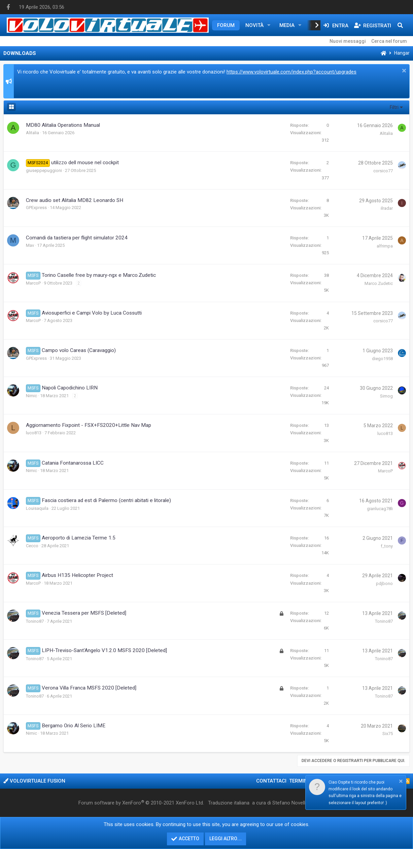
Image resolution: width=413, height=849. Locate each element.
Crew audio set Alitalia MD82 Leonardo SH (74, 200)
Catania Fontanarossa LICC (73, 463)
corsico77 (383, 170)
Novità (254, 25)
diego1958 (382, 358)
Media (287, 25)
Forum (226, 25)
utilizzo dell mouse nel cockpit (85, 162)
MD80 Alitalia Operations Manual (63, 125)
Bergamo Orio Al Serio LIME (73, 726)
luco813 (33, 432)
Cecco (32, 545)
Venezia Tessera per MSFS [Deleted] (84, 613)
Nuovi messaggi (348, 41)
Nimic (31, 395)
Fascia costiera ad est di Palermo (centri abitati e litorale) (106, 500)
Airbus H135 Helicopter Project (77, 575)
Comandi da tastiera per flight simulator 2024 (77, 238)
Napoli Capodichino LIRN (70, 388)
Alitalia (32, 132)
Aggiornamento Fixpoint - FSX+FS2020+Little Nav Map (88, 425)
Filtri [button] (394, 107)
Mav (30, 245)
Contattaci (271, 781)
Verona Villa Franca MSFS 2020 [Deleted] (89, 688)
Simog (386, 396)
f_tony (387, 546)
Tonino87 (35, 621)
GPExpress (36, 207)
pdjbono (384, 583)
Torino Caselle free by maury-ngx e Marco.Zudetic (99, 275)
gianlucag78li (380, 508)
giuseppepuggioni (44, 170)
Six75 (387, 733)
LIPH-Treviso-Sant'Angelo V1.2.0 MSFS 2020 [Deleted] (104, 650)
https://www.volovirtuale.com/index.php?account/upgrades (291, 72)
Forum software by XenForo (141, 802)
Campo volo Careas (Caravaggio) (79, 350)
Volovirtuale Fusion (34, 781)
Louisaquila (37, 508)
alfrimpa (385, 245)
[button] (269, 25)
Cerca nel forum (389, 41)
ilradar (387, 208)
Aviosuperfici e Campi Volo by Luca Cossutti (92, 313)
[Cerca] (400, 25)
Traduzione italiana (228, 803)
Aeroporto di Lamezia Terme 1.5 (78, 538)
